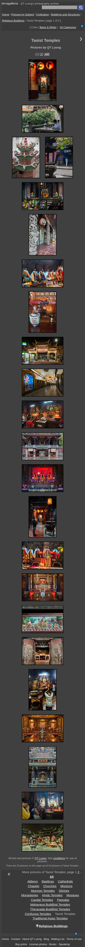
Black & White (48, 27)
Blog (46, 939)
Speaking (64, 944)
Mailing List (57, 939)
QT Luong (40, 858)
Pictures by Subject (22, 14)
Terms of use (74, 939)
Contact (15, 939)
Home (5, 14)
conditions (59, 858)
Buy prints (21, 944)
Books (52, 944)
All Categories (68, 27)
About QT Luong (31, 939)
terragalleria (10, 3)
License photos (38, 944)
